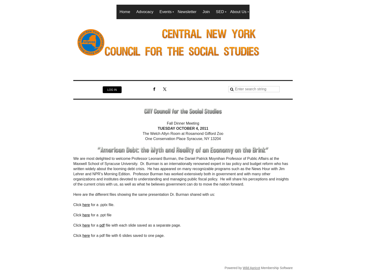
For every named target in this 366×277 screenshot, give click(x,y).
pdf (102, 225)
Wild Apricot (251, 268)
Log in (112, 89)
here (86, 205)
